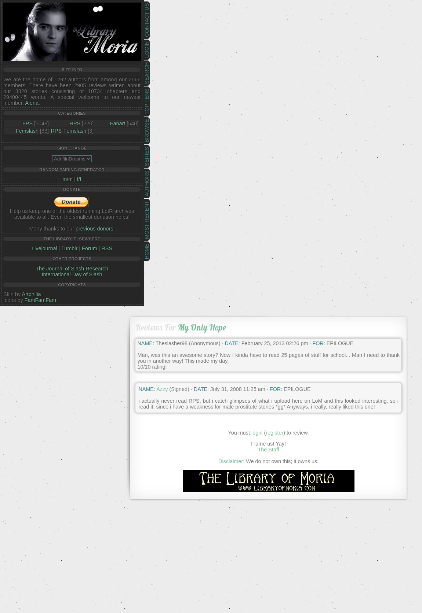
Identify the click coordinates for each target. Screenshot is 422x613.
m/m (67, 179)
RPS (75, 123)
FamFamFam (40, 300)
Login (147, 49)
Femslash (27, 131)
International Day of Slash (72, 274)
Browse (147, 131)
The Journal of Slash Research (72, 269)
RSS (106, 248)
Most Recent (147, 220)
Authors (147, 183)
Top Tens (147, 102)
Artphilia (31, 294)
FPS (27, 123)
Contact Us (147, 20)
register (274, 433)
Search (147, 73)
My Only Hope (202, 327)
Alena (32, 103)
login (256, 433)
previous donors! (95, 229)
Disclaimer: (231, 461)
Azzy (162, 389)
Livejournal (44, 248)
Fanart (117, 123)
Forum (89, 248)
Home (147, 251)
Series (147, 156)
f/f (79, 179)
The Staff (268, 450)
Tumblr (69, 248)
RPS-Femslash (68, 131)
